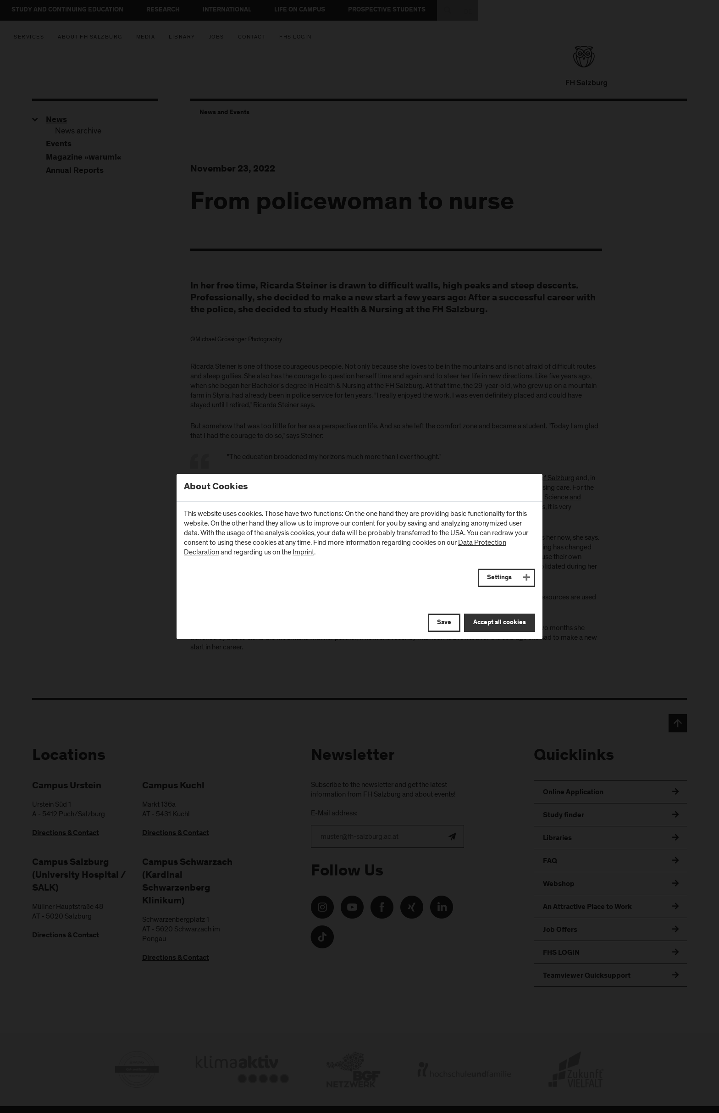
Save (444, 623)
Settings (499, 578)
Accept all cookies (499, 623)
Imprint (303, 552)
